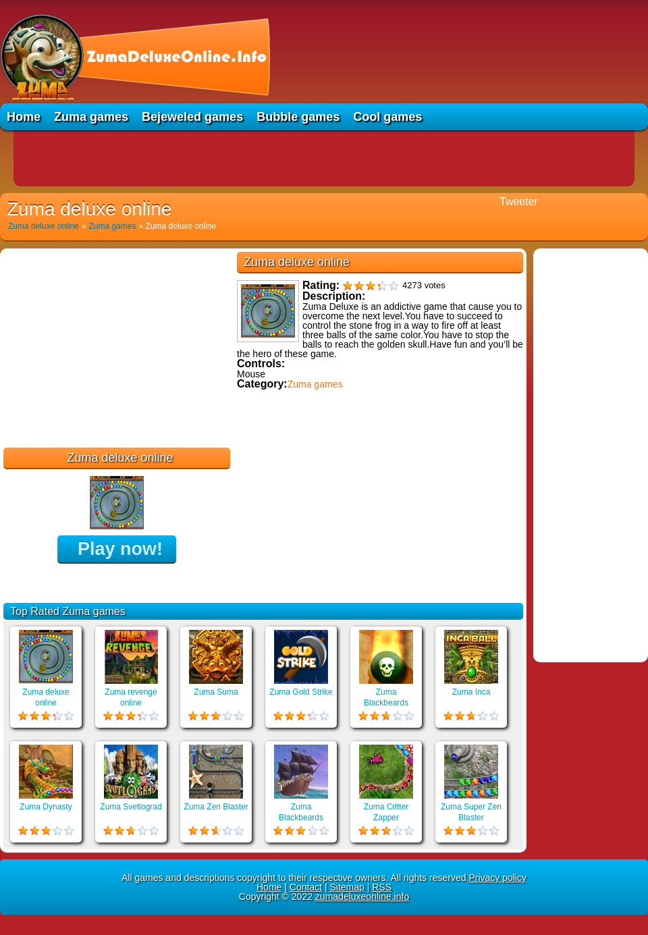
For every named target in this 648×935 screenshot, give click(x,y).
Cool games (387, 117)
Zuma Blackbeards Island (386, 702)
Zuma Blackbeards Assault (301, 817)
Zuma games (91, 117)
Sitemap (346, 887)
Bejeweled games (192, 117)
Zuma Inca (471, 692)
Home (23, 117)
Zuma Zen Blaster (216, 806)
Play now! (120, 549)
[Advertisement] (324, 157)
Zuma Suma (216, 692)
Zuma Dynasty (46, 806)
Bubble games (298, 117)
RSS (382, 887)
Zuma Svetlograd (130, 806)
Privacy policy (497, 877)
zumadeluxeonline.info (362, 896)
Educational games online (295, 452)
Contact (306, 887)
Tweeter (519, 201)
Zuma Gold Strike (300, 692)
